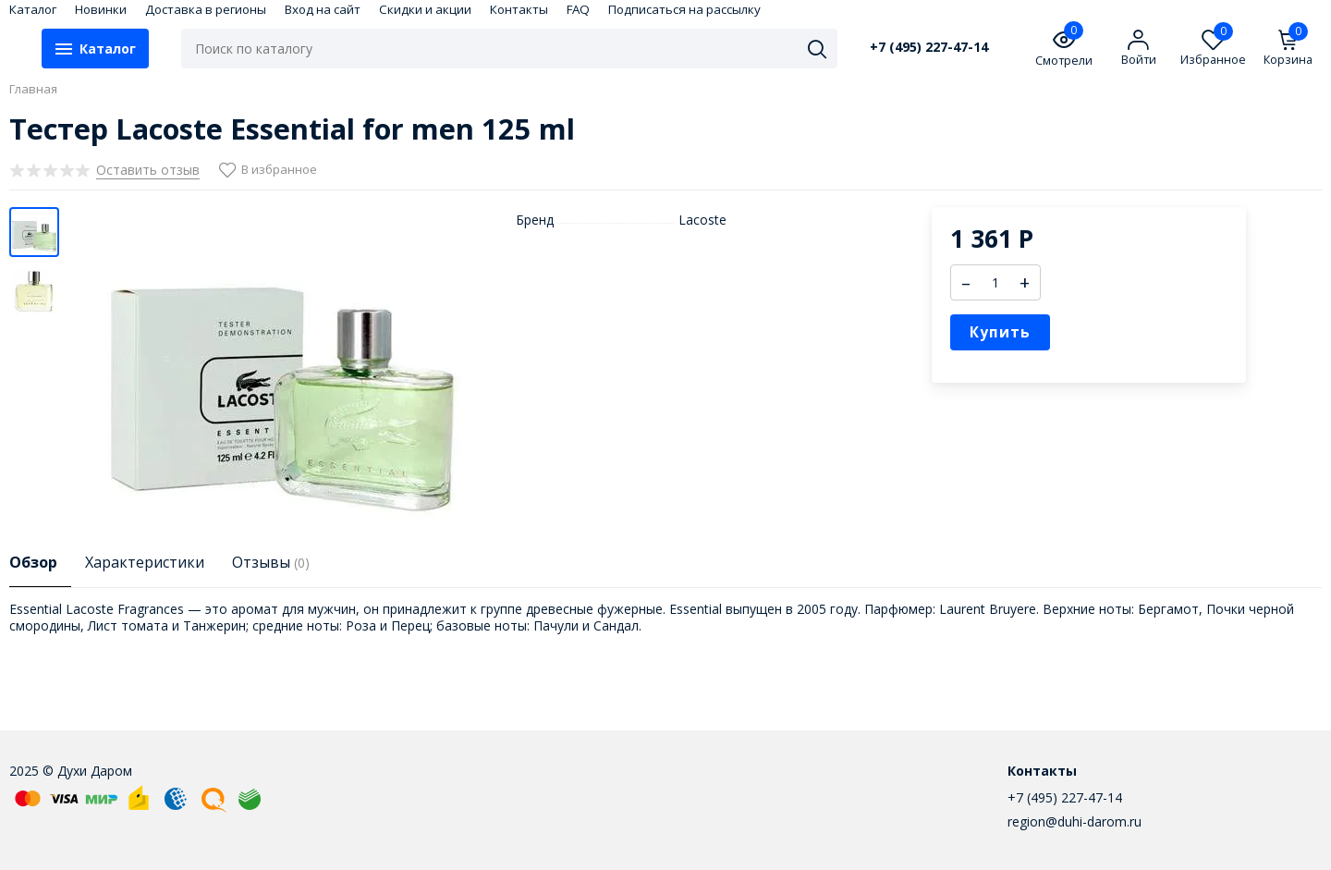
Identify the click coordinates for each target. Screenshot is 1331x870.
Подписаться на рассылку (684, 9)
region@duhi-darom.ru (1074, 821)
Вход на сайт (322, 9)
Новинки (101, 9)
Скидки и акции (425, 9)
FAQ (578, 9)
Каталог (32, 9)
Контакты (519, 9)
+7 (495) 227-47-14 (929, 47)
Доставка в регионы (205, 9)
